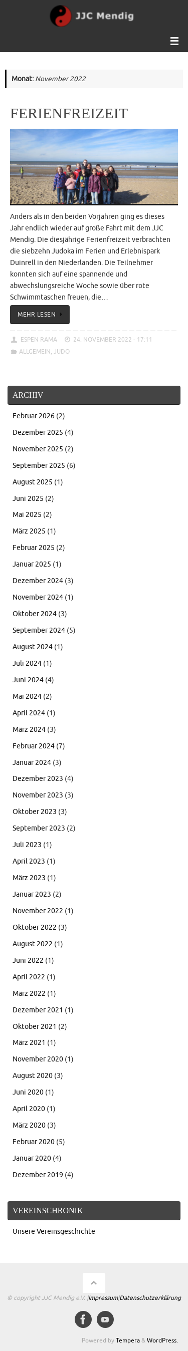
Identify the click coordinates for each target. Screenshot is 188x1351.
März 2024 (29, 729)
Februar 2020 (34, 1142)
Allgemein (35, 352)
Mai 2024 (27, 696)
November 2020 (38, 1059)
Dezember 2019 (38, 1175)
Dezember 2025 (38, 432)
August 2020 (33, 1075)
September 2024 (39, 630)
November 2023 (38, 795)
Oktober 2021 (35, 1026)
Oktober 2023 (35, 811)
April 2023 (29, 861)
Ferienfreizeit (69, 113)
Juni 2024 (28, 680)
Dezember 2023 (38, 778)
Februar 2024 (34, 746)
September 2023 (39, 828)
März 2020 (29, 1125)
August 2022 (33, 944)
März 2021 (29, 1042)
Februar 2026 (34, 416)
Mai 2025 (27, 514)
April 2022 (29, 977)
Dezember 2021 (38, 1010)
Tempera (128, 1340)
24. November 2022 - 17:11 (112, 340)
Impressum (103, 1298)
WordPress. (162, 1340)
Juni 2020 (28, 1092)
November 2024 (38, 597)
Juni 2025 (28, 498)
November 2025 (38, 449)
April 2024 (29, 713)
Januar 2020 (32, 1158)
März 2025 (29, 531)
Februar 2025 (34, 548)
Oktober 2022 (35, 927)
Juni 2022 (28, 960)
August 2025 (33, 482)
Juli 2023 (27, 845)
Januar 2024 (32, 762)
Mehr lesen (42, 315)
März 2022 (29, 993)
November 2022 (38, 911)
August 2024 (33, 647)
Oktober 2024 (35, 614)
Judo (62, 352)
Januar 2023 (32, 894)
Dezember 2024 (38, 581)
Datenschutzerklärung (150, 1298)
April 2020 (29, 1109)
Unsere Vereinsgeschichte (54, 1231)
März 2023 (29, 878)
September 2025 (39, 465)
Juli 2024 (27, 663)
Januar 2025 (32, 564)
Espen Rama (39, 340)
